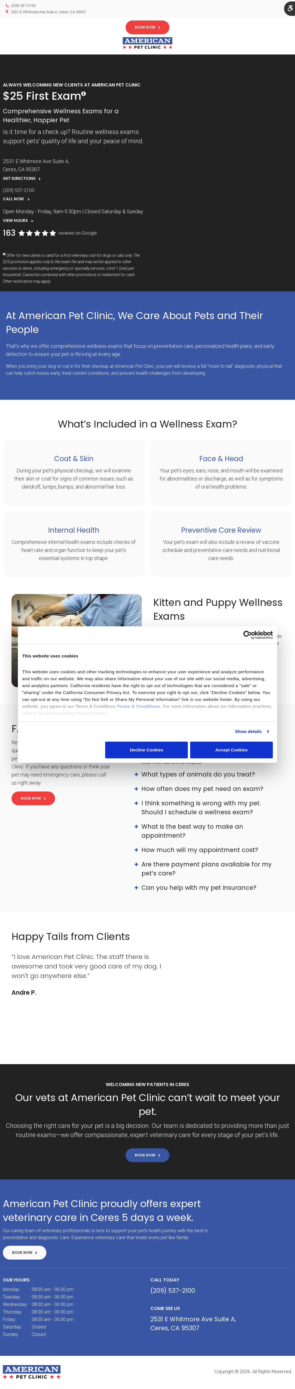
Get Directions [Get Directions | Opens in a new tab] (19, 180)
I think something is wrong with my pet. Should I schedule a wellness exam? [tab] (201, 809)
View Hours (15, 222)
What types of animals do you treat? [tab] (198, 776)
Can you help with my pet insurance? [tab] (198, 889)
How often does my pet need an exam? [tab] (202, 790)
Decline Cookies (146, 749)
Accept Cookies (231, 749)
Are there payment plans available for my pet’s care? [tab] (206, 870)
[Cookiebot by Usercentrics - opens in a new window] (247, 635)
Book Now (145, 27)
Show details (248, 731)
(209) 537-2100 (23, 5)
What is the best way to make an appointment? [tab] (192, 832)
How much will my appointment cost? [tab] (199, 851)
